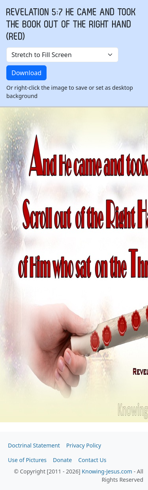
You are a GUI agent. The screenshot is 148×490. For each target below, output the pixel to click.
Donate (62, 460)
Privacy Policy (83, 445)
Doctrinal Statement (34, 445)
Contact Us (92, 460)
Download (26, 72)
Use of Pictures (27, 460)
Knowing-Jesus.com (107, 471)
